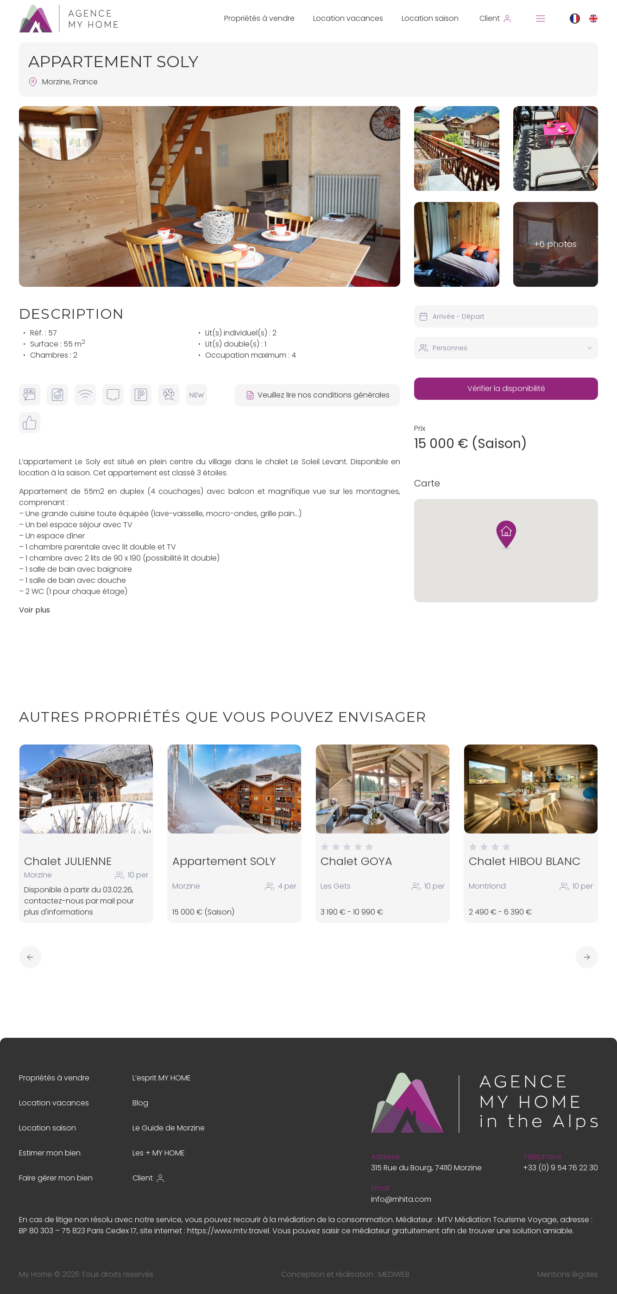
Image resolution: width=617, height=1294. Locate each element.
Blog (140, 1103)
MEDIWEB (393, 1274)
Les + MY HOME (158, 1153)
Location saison (430, 18)
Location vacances (348, 18)
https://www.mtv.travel (228, 1230)
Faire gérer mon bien (56, 1178)
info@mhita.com (401, 1199)
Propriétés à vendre (259, 18)
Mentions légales (567, 1274)
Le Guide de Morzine (168, 1128)
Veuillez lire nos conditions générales (317, 395)
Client (148, 1178)
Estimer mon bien (50, 1153)
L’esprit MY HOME (161, 1078)
